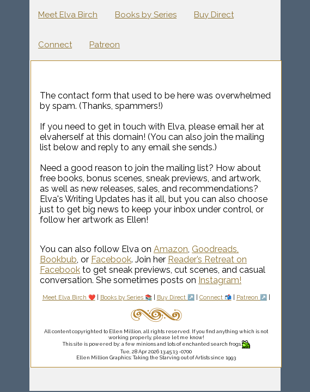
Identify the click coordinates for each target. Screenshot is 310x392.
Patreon (104, 45)
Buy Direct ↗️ (175, 297)
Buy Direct (214, 15)
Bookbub (58, 259)
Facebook (111, 259)
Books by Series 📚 (126, 297)
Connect (55, 45)
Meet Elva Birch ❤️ (68, 297)
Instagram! (219, 280)
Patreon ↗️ (251, 297)
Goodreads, (215, 249)
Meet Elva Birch (68, 15)
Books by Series (146, 15)
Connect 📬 (215, 297)
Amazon (171, 249)
